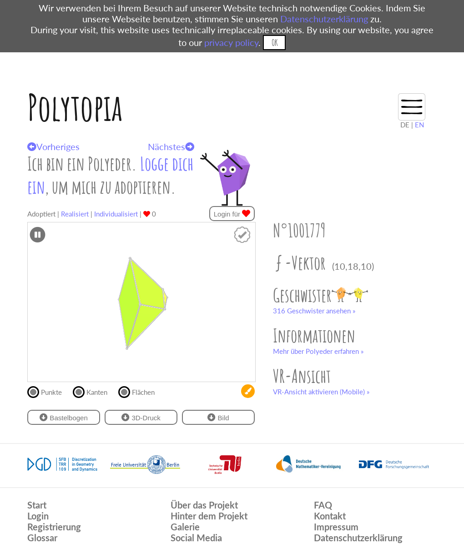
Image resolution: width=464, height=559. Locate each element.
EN (419, 125)
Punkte (48, 391)
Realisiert (75, 214)
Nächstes (171, 146)
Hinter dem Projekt (209, 515)
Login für (232, 213)
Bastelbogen (64, 417)
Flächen (140, 391)
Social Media (196, 537)
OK (274, 42)
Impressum (336, 526)
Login (38, 515)
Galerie (185, 526)
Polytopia (74, 107)
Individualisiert (116, 214)
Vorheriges (53, 146)
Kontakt (330, 515)
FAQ (323, 504)
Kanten (94, 391)
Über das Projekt (204, 504)
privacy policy (231, 42)
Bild (218, 417)
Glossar (42, 537)
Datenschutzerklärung (324, 18)
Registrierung (54, 526)
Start (36, 504)
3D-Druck (141, 417)
